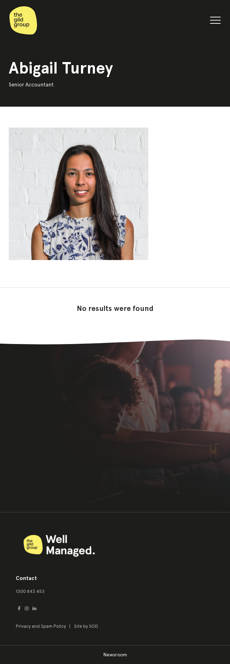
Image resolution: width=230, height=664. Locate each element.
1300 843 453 (30, 591)
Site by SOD (86, 626)
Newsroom (115, 655)
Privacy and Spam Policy (41, 626)
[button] (215, 21)
